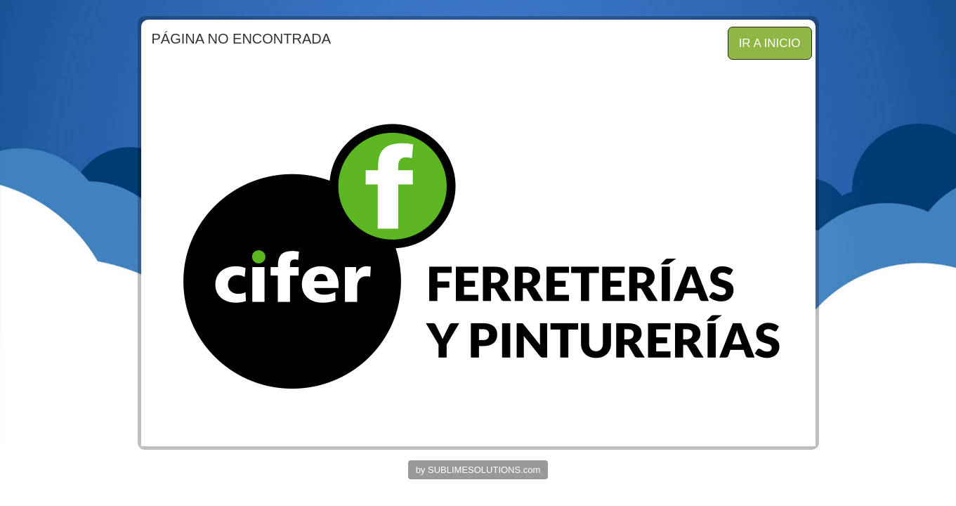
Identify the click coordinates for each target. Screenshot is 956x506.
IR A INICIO (770, 43)
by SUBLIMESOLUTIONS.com (478, 470)
